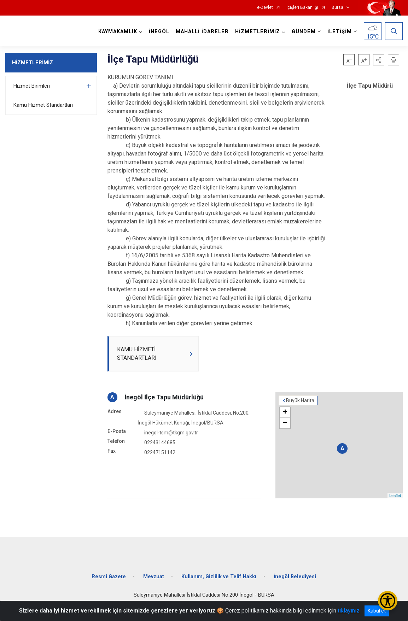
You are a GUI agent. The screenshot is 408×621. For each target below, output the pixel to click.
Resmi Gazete (109, 577)
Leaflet (395, 495)
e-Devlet (265, 7)
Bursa (337, 7)
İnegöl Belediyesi (295, 577)
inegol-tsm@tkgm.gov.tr (171, 432)
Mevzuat (153, 577)
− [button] (285, 423)
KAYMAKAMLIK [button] (117, 32)
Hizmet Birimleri (31, 86)
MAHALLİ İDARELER (202, 32)
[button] (378, 59)
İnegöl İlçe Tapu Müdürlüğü (164, 397)
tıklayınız (349, 610)
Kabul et (377, 611)
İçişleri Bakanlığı (302, 7)
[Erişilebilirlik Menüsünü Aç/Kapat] (387, 600)
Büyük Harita (300, 400)
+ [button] (285, 412)
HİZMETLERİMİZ (32, 62)
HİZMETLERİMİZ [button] (257, 32)
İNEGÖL (159, 32)
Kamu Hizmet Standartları (43, 105)
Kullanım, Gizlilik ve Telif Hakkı (218, 577)
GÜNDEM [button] (304, 32)
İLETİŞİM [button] (339, 32)
